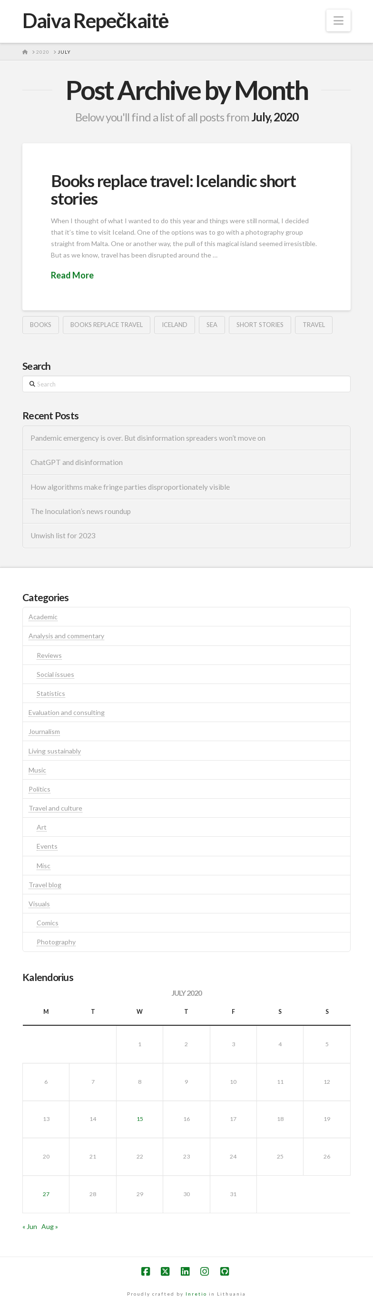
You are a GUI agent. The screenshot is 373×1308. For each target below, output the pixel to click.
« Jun (29, 1226)
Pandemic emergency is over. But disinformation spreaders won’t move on (147, 438)
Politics (39, 789)
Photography (56, 942)
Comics (48, 923)
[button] (338, 20)
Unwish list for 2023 (63, 535)
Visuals (39, 904)
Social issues (55, 674)
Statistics (51, 693)
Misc (43, 866)
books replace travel (106, 324)
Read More (72, 275)
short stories (260, 324)
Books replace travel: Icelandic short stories (173, 189)
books (40, 324)
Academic (43, 617)
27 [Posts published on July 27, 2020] (46, 1194)
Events (47, 846)
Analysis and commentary (66, 636)
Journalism (44, 731)
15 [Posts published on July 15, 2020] (140, 1118)
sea (211, 324)
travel (314, 324)
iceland (174, 324)
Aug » (49, 1226)
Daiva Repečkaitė (95, 20)
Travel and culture (55, 808)
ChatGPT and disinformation (76, 462)
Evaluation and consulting (67, 712)
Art (42, 827)
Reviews (49, 655)
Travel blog (45, 885)
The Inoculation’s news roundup (80, 511)
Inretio (196, 1294)
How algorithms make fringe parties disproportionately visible (130, 487)
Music (37, 770)
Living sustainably (55, 751)
